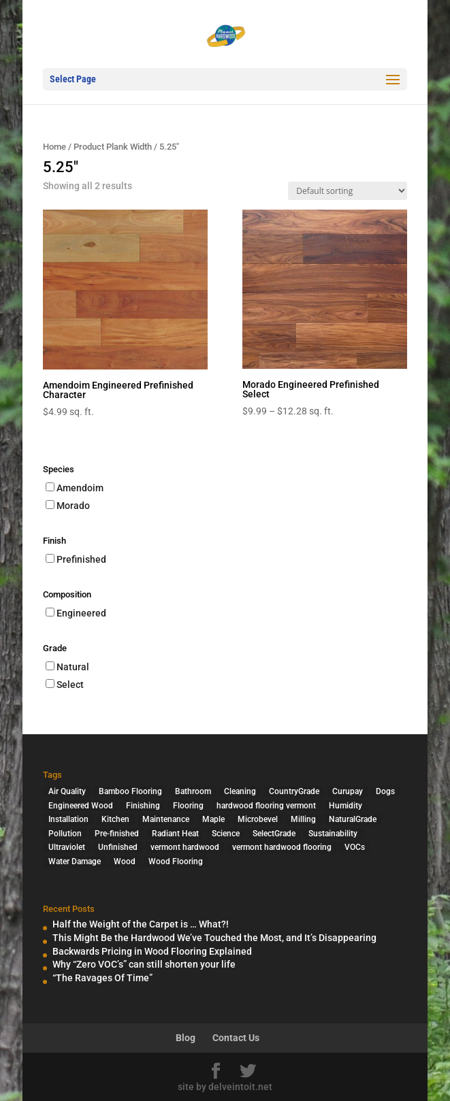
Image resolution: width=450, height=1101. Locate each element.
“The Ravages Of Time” (102, 977)
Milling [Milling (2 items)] (303, 819)
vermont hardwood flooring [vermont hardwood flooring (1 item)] (282, 847)
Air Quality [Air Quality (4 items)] (67, 791)
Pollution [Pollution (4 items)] (65, 833)
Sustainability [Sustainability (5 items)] (332, 833)
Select (70, 684)
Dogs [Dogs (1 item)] (385, 791)
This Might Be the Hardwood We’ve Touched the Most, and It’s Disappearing (214, 937)
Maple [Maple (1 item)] (213, 819)
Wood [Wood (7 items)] (124, 861)
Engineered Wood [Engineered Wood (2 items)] (80, 805)
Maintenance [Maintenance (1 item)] (165, 819)
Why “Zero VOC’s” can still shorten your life (144, 964)
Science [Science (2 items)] (226, 833)
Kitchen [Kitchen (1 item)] (115, 819)
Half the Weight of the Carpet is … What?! (140, 924)
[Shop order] (347, 191)
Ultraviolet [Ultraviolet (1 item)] (66, 847)
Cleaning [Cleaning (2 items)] (240, 791)
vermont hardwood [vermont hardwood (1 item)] (184, 847)
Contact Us (235, 1037)
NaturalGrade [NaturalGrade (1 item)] (352, 819)
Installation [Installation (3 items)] (68, 819)
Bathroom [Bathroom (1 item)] (193, 791)
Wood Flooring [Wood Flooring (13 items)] (175, 861)
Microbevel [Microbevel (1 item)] (258, 819)
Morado (73, 505)
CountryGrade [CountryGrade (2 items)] (294, 791)
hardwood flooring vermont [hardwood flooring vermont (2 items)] (266, 805)
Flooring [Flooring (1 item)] (188, 805)
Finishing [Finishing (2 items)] (143, 805)
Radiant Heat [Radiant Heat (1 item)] (175, 833)
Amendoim (80, 487)
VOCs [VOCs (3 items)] (354, 847)
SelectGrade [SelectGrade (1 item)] (274, 833)
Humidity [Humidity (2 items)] (345, 805)
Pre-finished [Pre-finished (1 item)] (117, 833)
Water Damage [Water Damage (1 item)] (74, 861)
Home (54, 147)
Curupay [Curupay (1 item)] (347, 791)
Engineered (81, 613)
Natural (73, 666)
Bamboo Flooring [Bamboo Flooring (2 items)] (130, 791)
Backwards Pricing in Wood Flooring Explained (152, 951)
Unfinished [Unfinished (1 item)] (118, 847)
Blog (185, 1037)
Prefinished (81, 559)
